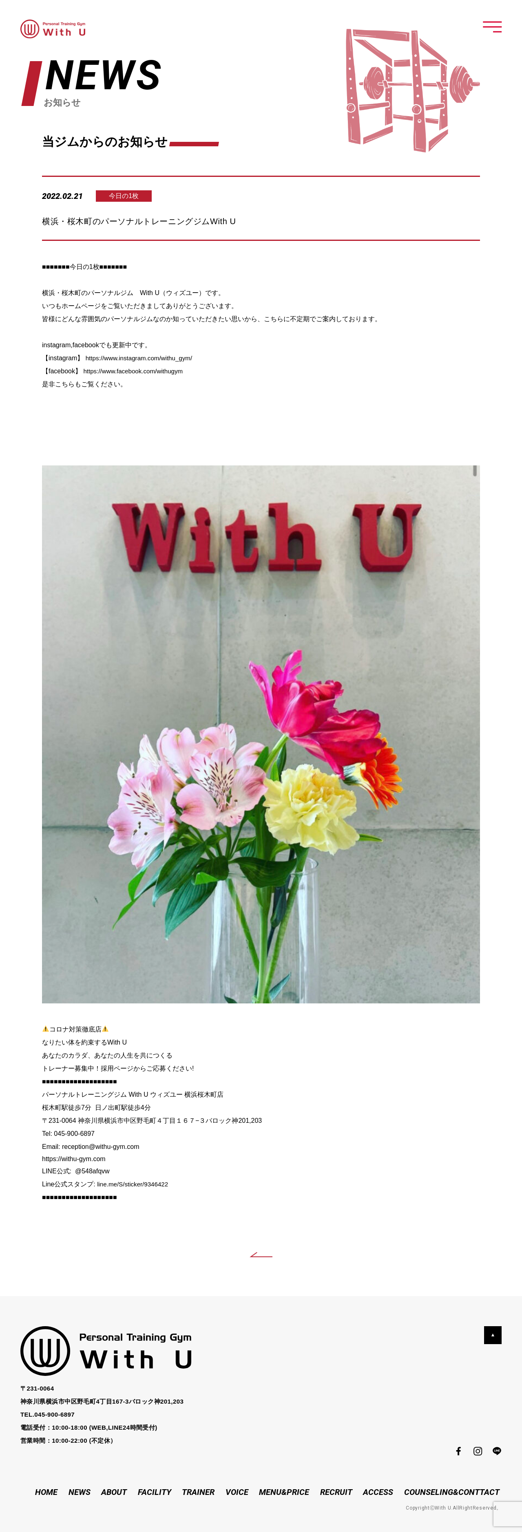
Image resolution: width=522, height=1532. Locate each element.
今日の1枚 (127, 195)
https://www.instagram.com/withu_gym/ (142, 358)
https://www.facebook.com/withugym (135, 371)
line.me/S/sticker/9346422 (134, 1184)
